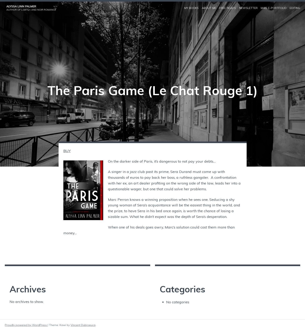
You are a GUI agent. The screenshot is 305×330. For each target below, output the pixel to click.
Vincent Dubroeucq (83, 324)
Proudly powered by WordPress (26, 324)
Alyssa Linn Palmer (21, 6)
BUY (67, 150)
